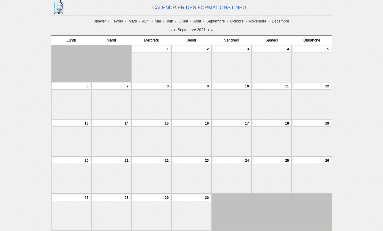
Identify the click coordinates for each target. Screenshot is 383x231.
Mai (158, 21)
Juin (169, 21)
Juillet (183, 21)
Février (117, 21)
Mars (133, 21)
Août (197, 21)
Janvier (100, 21)
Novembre (257, 21)
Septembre (215, 21)
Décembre (280, 21)
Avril (145, 21)
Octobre (237, 21)
